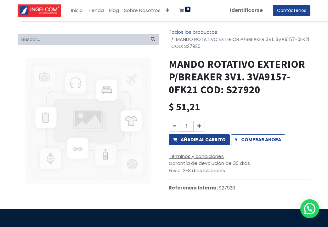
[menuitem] (77, 10)
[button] (167, 10)
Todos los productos (193, 32)
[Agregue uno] (199, 126)
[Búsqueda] (153, 39)
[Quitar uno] (174, 126)
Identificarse (246, 10)
